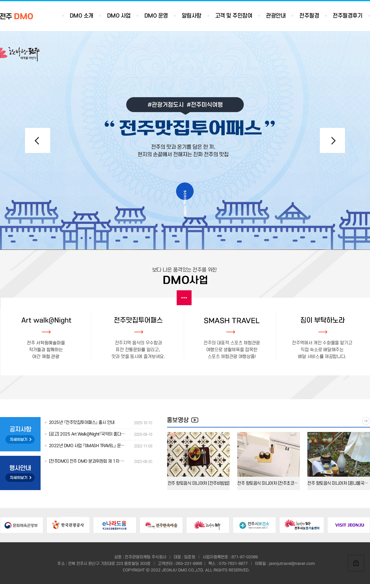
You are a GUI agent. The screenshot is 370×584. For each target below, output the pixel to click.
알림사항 (191, 16)
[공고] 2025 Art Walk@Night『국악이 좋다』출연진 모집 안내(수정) (98, 434)
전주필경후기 (347, 16)
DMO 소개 (81, 16)
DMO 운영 (156, 16)
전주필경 (309, 16)
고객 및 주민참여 (233, 16)
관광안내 (276, 16)
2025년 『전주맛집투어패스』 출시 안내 (98, 422)
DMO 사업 (119, 16)
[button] (332, 140)
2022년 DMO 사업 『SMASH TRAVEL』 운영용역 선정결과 (98, 445)
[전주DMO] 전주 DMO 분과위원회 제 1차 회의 (98, 461)
